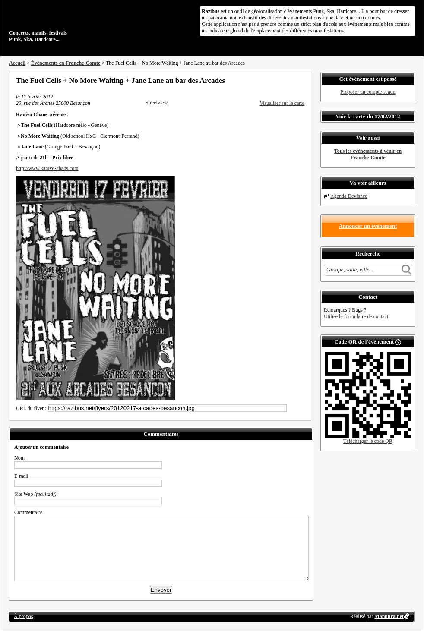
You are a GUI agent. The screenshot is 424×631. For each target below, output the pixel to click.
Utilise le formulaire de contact (356, 316)
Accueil (17, 63)
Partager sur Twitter (278, 80)
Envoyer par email (289, 80)
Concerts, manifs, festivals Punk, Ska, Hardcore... (65, 23)
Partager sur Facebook (266, 80)
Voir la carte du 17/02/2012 (368, 116)
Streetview (157, 103)
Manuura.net (389, 616)
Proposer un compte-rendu (367, 92)
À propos (23, 616)
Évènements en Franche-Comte (66, 63)
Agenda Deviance (348, 196)
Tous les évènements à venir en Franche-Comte (368, 154)
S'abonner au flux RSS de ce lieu (301, 80)
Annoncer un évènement (368, 226)
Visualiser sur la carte (281, 103)
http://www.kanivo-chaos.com (47, 168)
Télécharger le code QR (367, 441)
